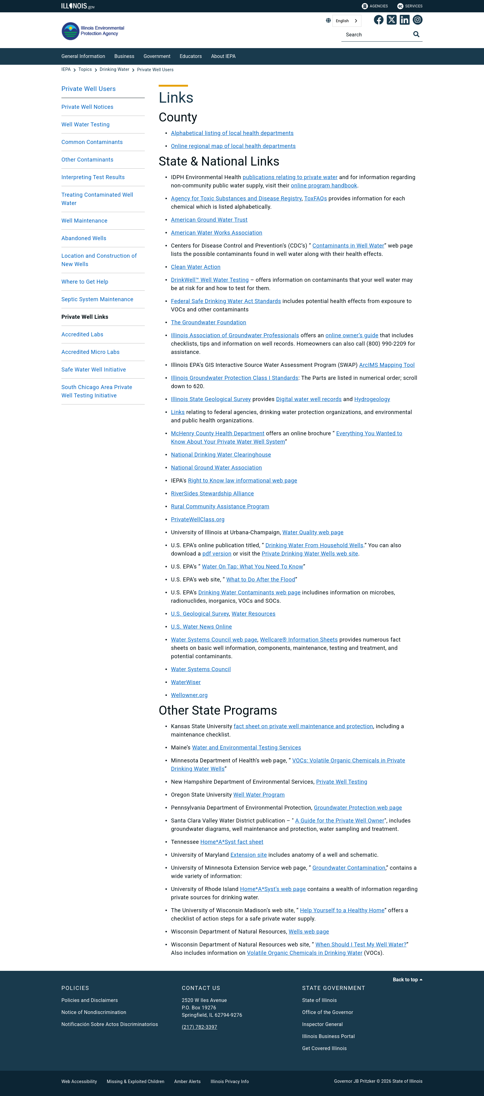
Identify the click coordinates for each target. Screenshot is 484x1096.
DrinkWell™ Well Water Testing (210, 280)
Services (410, 6)
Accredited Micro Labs (90, 352)
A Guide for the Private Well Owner (340, 820)
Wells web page (309, 931)
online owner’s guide (351, 335)
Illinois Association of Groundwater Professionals (235, 335)
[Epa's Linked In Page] (405, 21)
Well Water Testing (85, 124)
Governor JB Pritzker (355, 1081)
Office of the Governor (327, 1012)
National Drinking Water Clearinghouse (221, 454)
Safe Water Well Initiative (93, 369)
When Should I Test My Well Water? (361, 944)
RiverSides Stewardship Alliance (212, 493)
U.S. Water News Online (201, 626)
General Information (83, 56)
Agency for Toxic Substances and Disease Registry (236, 198)
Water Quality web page (313, 532)
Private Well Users (88, 88)
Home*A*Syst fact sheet (231, 842)
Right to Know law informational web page (242, 480)
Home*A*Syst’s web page (273, 889)
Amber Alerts (187, 1081)
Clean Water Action (196, 267)
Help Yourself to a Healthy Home (342, 910)
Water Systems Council (201, 669)
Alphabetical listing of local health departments (232, 133)
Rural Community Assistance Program (220, 506)
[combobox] (346, 21)
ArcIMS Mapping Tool (387, 365)
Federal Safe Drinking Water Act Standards (226, 301)
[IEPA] (66, 69)
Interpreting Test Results (93, 177)
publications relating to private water (290, 177)
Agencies (375, 6)
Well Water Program (259, 794)
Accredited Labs (82, 334)
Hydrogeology (372, 399)
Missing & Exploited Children (135, 1081)
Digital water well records (309, 399)
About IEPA (223, 56)
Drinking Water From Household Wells (314, 545)
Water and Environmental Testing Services (246, 747)
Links (178, 412)
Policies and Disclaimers (89, 1000)
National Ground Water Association (216, 467)
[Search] (382, 34)
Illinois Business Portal (328, 1036)
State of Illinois (319, 1000)
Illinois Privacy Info (230, 1081)
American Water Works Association (216, 232)
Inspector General (322, 1024)
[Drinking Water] (115, 69)
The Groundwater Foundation (208, 322)
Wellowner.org (189, 695)
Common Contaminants (92, 142)
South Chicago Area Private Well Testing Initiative (96, 391)
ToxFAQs (315, 198)
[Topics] (85, 69)
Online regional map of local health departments (233, 146)
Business (125, 56)
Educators (191, 56)
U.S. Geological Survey (200, 613)
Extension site (249, 855)
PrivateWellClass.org (198, 519)
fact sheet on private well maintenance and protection (303, 726)
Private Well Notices (87, 107)
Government (157, 56)
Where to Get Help (84, 281)
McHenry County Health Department (218, 433)
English (342, 20)
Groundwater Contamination (349, 867)
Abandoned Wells (83, 238)
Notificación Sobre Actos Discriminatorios (109, 1024)
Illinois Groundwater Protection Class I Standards (234, 378)
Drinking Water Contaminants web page (249, 592)
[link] (379, 21)
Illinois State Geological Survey (211, 399)
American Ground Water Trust (209, 219)
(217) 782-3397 (199, 1027)
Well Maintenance (84, 220)
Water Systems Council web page (214, 639)
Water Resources (253, 613)
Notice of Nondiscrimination (93, 1012)
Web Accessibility (79, 1081)
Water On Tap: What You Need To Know (252, 566)
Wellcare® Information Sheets (299, 639)
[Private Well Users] (155, 69)
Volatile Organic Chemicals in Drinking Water (304, 953)
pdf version (217, 553)
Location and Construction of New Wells (99, 259)
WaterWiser (186, 682)
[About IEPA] (240, 55)
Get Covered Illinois (324, 1048)
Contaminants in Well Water (348, 245)
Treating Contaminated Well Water (97, 198)
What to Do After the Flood (260, 579)
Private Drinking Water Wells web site (310, 553)
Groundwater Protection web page (358, 807)
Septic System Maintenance (97, 299)
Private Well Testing (341, 781)
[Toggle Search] (416, 34)
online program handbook (324, 185)
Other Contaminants (87, 159)
